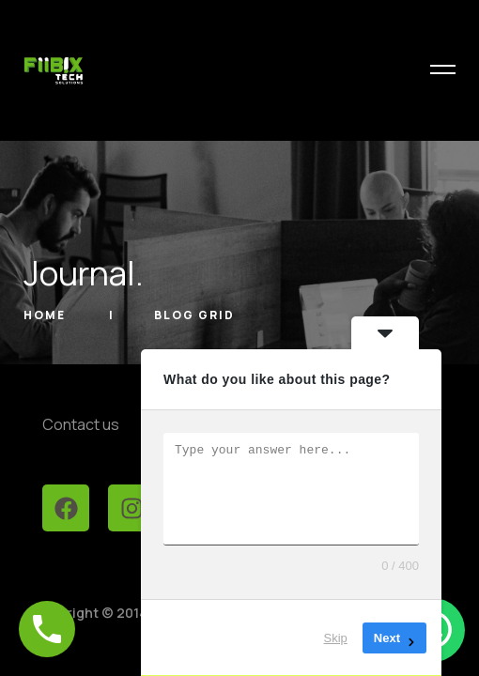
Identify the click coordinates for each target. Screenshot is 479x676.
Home (46, 315)
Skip (336, 638)
